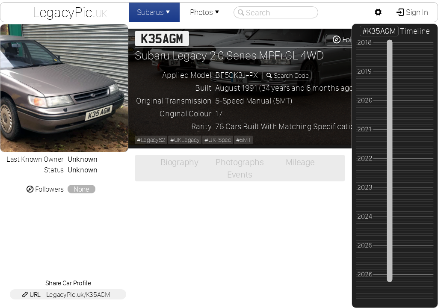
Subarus (154, 12)
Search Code (290, 75)
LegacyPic (70, 12)
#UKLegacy (184, 140)
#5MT (243, 140)
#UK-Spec (217, 140)
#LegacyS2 (151, 140)
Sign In (416, 12)
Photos (205, 12)
